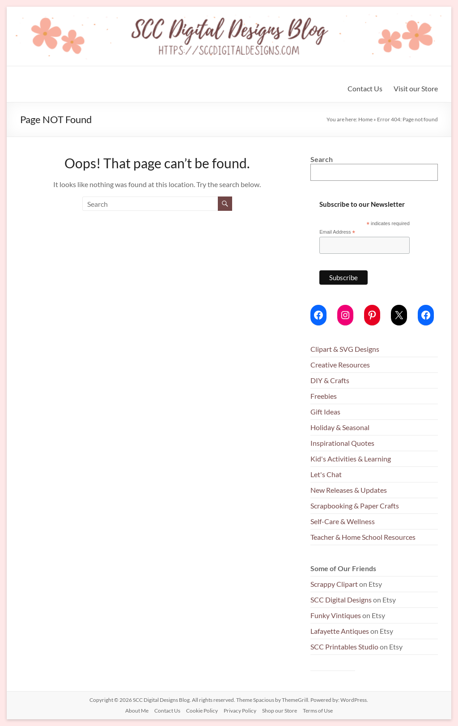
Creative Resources (340, 364)
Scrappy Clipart (334, 584)
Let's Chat (326, 474)
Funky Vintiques (336, 615)
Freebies (323, 396)
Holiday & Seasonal (339, 427)
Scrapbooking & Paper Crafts (354, 505)
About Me (136, 710)
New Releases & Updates (348, 490)
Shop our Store (279, 710)
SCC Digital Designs (341, 599)
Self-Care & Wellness (342, 521)
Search (321, 159)
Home (365, 119)
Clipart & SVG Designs (344, 349)
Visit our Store (416, 88)
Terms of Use (318, 710)
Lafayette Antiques (339, 631)
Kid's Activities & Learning (350, 458)
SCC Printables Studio (344, 646)
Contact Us (365, 88)
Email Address (337, 232)
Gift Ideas (325, 411)
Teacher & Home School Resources (363, 537)
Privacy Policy (240, 710)
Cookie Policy (202, 710)
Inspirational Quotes (342, 443)
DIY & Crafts (329, 380)
